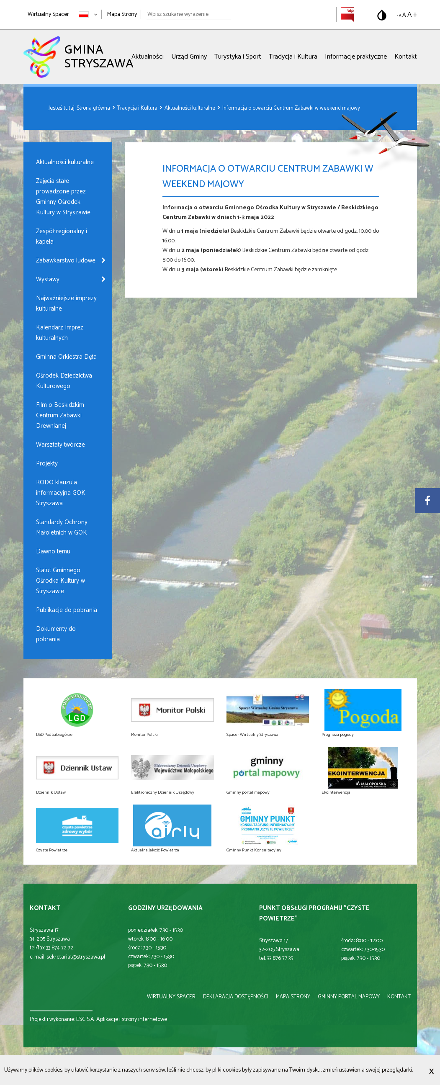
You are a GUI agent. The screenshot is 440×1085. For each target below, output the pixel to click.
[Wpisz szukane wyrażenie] (189, 14)
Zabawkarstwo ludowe (65, 260)
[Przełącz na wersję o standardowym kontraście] (381, 15)
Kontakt (405, 56)
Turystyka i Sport (237, 56)
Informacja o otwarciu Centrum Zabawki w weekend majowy (291, 108)
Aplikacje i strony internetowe (131, 1019)
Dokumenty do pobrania (56, 634)
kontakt (399, 996)
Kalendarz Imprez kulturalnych (59, 332)
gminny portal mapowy (349, 996)
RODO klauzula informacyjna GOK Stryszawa (60, 493)
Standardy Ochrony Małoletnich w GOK (61, 527)
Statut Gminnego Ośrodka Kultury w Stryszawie (60, 580)
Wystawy (47, 279)
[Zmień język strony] (88, 14)
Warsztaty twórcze (60, 445)
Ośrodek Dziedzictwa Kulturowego (64, 380)
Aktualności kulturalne (190, 108)
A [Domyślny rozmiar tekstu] (404, 15)
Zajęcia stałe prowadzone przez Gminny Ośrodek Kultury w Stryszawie (63, 197)
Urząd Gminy (189, 56)
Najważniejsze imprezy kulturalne (66, 303)
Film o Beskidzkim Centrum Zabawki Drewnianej (60, 415)
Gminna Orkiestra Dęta (66, 357)
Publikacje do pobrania (66, 610)
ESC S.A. (85, 1019)
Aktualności (147, 56)
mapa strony (293, 996)
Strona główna (94, 108)
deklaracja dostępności (235, 996)
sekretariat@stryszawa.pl (75, 957)
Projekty (47, 463)
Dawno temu (53, 551)
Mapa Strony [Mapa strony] (122, 14)
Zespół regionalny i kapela (61, 236)
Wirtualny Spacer (48, 14)
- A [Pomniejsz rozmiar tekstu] (399, 16)
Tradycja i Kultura (293, 56)
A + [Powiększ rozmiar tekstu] (412, 15)
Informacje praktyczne (356, 56)
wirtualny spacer (171, 996)
